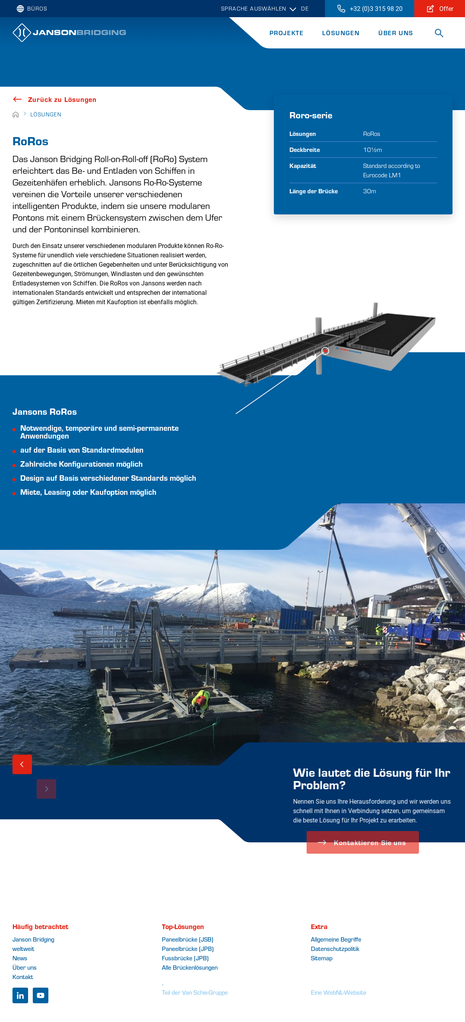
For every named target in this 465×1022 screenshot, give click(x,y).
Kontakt (22, 976)
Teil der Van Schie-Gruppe (195, 992)
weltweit (23, 948)
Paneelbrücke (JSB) (187, 939)
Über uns (396, 33)
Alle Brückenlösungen (190, 967)
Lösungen (341, 33)
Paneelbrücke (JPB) (188, 948)
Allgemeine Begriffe (336, 939)
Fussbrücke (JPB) (185, 958)
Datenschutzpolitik (335, 948)
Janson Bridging (33, 939)
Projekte (287, 33)
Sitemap (321, 958)
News (19, 958)
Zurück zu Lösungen (54, 99)
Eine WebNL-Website (338, 992)
